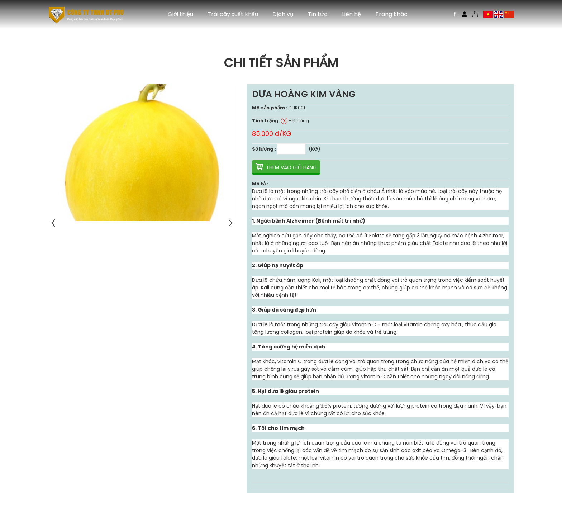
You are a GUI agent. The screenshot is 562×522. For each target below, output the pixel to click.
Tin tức (318, 14)
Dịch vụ (283, 14)
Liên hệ (351, 14)
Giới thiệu (180, 14)
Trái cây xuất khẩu (233, 14)
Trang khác (391, 14)
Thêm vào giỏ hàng (291, 167)
